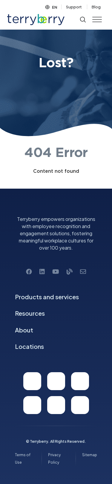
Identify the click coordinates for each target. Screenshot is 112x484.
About (24, 330)
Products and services (47, 296)
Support (74, 6)
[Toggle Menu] (97, 19)
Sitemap (89, 455)
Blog (96, 6)
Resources (30, 313)
